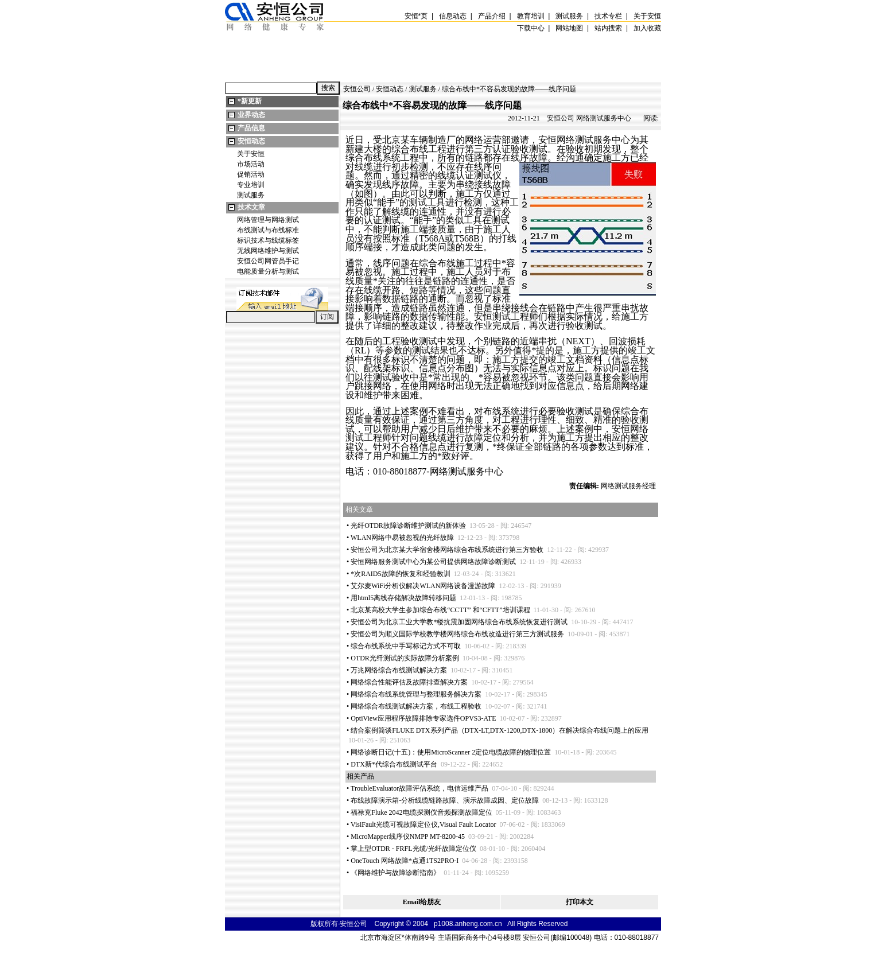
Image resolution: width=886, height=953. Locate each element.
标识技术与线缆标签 (268, 240)
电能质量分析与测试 (268, 271)
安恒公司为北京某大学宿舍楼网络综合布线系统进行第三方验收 (447, 550)
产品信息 (251, 128)
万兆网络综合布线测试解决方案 (399, 670)
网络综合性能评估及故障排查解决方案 (409, 682)
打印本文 (579, 902)
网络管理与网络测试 (268, 220)
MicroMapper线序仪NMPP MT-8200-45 (408, 837)
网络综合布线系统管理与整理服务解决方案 (416, 694)
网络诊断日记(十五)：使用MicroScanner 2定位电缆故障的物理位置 (451, 752)
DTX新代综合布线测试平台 (394, 764)
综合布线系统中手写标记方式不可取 (406, 646)
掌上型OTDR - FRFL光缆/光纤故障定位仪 (413, 849)
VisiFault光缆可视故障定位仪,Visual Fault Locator (423, 824)
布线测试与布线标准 (268, 230)
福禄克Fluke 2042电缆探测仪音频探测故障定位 (421, 812)
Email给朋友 (422, 902)
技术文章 (251, 207)
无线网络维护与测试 (268, 251)
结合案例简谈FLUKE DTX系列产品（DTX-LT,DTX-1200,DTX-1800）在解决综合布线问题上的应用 (499, 730)
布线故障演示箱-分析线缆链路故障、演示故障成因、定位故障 (445, 800)
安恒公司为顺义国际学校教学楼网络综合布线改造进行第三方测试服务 (457, 634)
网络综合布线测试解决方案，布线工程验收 (416, 706)
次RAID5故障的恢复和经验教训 (400, 574)
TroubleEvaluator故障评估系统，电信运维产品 (419, 788)
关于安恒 (251, 154)
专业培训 (251, 185)
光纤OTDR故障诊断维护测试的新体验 (408, 526)
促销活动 (251, 174)
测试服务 (251, 195)
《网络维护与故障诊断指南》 (395, 873)
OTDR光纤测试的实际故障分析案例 (405, 658)
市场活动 (251, 164)
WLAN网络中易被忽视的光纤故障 (402, 538)
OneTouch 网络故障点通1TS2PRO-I (404, 861)
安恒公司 (357, 89)
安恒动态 (251, 141)
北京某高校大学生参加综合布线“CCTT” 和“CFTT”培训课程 (440, 610)
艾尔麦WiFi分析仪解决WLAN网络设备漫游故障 (423, 586)
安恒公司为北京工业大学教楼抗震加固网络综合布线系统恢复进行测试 (459, 622)
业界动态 (251, 115)
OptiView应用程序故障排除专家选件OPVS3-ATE (423, 718)
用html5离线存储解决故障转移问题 (403, 598)
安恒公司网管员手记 (268, 261)
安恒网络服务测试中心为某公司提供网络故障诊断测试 (433, 562)
